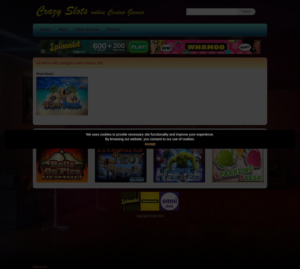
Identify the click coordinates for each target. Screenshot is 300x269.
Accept (150, 144)
